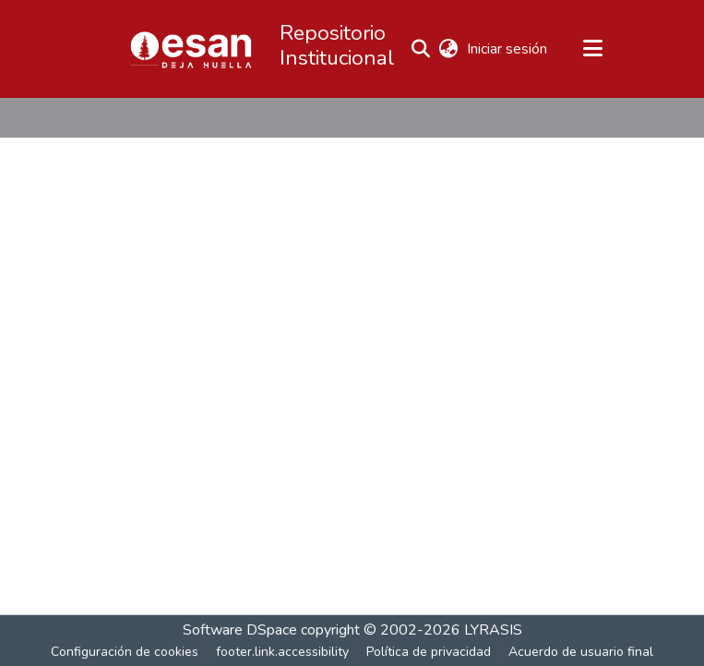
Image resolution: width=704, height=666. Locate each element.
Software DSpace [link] (240, 630)
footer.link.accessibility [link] (282, 651)
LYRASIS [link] (493, 630)
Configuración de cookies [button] (124, 651)
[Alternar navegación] (593, 49)
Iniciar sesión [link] (508, 49)
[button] (191, 49)
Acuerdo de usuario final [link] (580, 651)
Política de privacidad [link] (428, 651)
